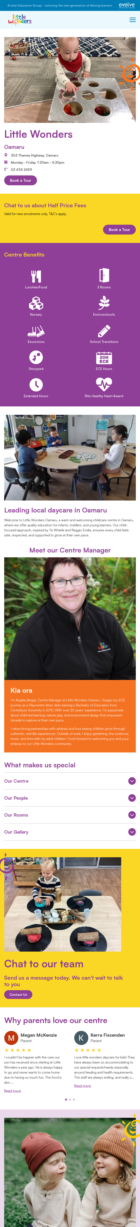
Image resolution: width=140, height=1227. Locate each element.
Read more (12, 1091)
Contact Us (18, 994)
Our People (70, 798)
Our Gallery (70, 832)
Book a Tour (20, 180)
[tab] (66, 1099)
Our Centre (70, 781)
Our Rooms (70, 815)
